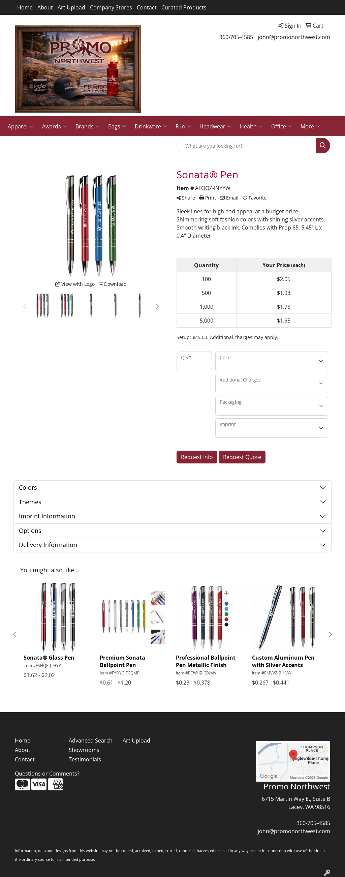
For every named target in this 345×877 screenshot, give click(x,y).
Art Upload (71, 7)
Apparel (20, 126)
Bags (117, 126)
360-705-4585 (236, 37)
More (310, 126)
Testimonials (85, 759)
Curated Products (184, 7)
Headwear (215, 126)
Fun (183, 126)
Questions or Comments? (47, 773)
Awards (54, 126)
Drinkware (151, 126)
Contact (147, 7)
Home (25, 7)
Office (281, 126)
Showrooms (84, 750)
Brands (87, 126)
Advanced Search (91, 740)
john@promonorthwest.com (294, 37)
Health (251, 126)
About (45, 7)
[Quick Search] (246, 145)
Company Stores (111, 7)
